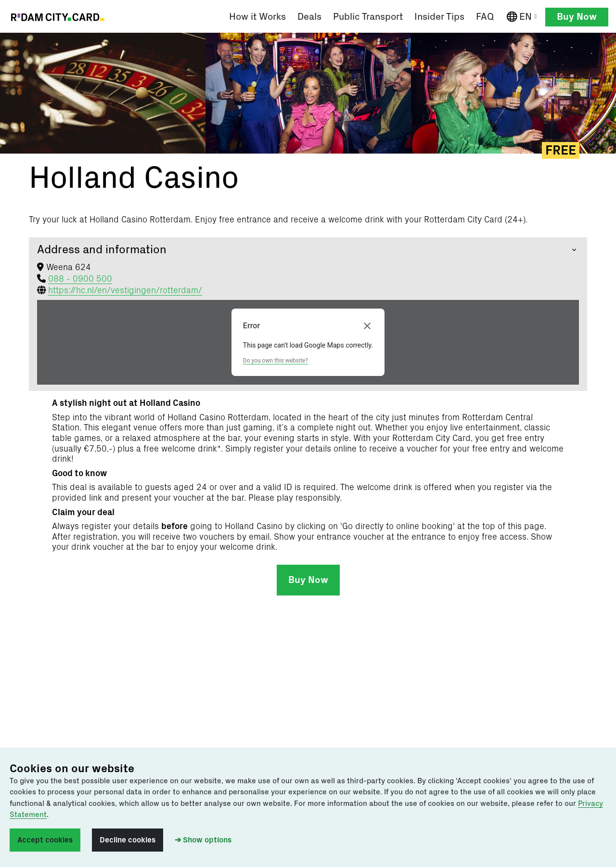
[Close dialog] (367, 327)
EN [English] (524, 17)
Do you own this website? (275, 361)
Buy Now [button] (577, 17)
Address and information (102, 251)
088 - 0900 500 (80, 280)
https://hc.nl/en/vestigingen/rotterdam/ (125, 291)
